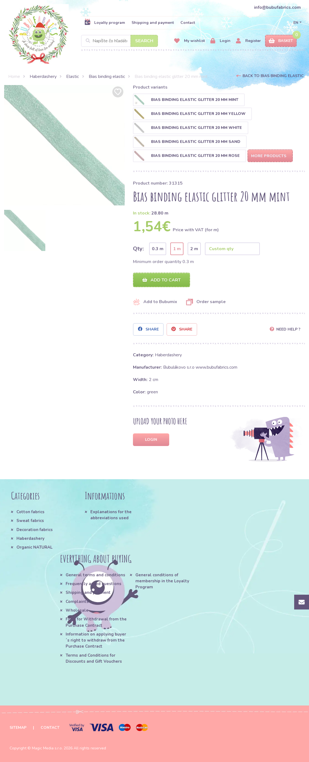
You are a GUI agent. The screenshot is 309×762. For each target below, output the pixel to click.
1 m (177, 249)
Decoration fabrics (34, 529)
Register (248, 41)
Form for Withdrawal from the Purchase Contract (96, 622)
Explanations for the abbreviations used (111, 515)
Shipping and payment (153, 22)
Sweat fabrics (30, 520)
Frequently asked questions (93, 583)
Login (220, 41)
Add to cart (161, 280)
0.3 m (157, 249)
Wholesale (77, 610)
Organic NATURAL (34, 547)
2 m (194, 249)
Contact (187, 22)
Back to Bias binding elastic (273, 75)
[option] (64, 145)
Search (144, 41)
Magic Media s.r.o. (47, 748)
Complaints (77, 601)
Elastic (72, 77)
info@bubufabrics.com (277, 7)
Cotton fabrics (30, 512)
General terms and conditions (95, 575)
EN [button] (295, 22)
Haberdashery (43, 77)
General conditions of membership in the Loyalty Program (162, 581)
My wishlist (189, 41)
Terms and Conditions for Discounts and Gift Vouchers (94, 658)
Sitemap (18, 727)
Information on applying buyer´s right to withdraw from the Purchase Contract (96, 640)
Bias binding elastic (107, 77)
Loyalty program (104, 22)
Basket (281, 41)
